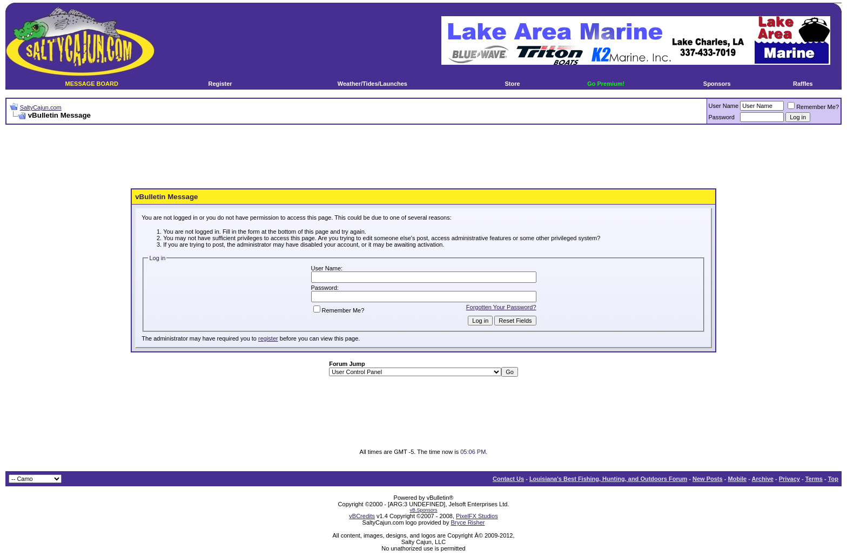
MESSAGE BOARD (91, 83)
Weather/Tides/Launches (372, 83)
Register (220, 83)
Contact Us (508, 479)
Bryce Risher (468, 522)
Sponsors (717, 83)
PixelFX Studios (477, 516)
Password (722, 117)
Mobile (737, 479)
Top (833, 479)
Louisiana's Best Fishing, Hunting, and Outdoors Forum (608, 479)
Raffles (803, 83)
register (268, 338)
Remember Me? (813, 107)
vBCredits (362, 516)
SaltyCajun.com (41, 107)
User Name (724, 106)
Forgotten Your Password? (501, 307)
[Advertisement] (423, 157)
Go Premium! (605, 83)
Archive (763, 479)
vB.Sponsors (423, 510)
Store (512, 83)
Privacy (789, 479)
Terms (814, 479)
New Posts (708, 479)
